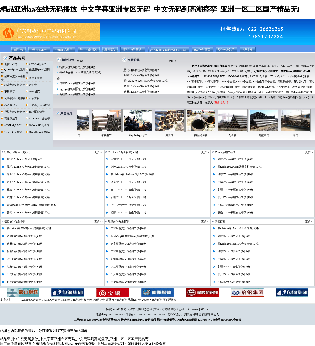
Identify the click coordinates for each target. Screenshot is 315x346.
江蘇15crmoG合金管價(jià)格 (233, 281)
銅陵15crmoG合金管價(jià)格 (233, 236)
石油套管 (32, 98)
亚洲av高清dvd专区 (112, 343)
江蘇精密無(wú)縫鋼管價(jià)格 (24, 266)
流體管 (177, 135)
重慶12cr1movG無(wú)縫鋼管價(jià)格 (28, 189)
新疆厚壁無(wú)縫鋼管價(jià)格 (128, 258)
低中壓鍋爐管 (35, 111)
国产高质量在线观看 (16, 343)
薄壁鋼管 (272, 135)
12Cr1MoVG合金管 (213, 76)
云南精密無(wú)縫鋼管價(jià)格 (24, 274)
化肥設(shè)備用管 (13, 98)
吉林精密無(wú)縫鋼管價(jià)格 (24, 243)
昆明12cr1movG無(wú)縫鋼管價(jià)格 (28, 166)
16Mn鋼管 (33, 91)
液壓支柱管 (34, 77)
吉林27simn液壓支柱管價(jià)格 (77, 88)
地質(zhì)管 (9, 64)
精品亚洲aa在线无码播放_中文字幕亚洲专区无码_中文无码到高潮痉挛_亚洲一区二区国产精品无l (149, 9)
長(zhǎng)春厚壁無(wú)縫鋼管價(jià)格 (132, 236)
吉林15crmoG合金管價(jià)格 (233, 258)
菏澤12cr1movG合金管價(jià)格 (24, 159)
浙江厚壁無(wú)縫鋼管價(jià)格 (128, 266)
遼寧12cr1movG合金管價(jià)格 (141, 86)
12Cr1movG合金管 (38, 118)
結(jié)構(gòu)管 (146, 135)
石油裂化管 (9, 105)
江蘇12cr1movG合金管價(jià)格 (128, 212)
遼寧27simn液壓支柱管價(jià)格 (77, 83)
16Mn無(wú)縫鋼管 (186, 319)
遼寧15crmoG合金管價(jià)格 (233, 251)
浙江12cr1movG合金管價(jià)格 (128, 204)
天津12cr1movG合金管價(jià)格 (141, 69)
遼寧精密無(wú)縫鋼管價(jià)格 (24, 236)
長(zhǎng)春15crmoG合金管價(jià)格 (238, 228)
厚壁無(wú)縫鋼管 (13, 111)
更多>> (81, 61)
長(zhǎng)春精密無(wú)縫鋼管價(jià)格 (28, 228)
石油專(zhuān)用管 (38, 105)
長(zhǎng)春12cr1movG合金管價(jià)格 (145, 80)
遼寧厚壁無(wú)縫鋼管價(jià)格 (128, 243)
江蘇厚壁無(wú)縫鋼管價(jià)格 (128, 274)
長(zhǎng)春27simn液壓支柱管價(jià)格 (239, 166)
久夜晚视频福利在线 (48, 343)
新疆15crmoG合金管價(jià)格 (233, 266)
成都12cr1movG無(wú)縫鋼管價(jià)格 (28, 197)
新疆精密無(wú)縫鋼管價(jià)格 (24, 251)
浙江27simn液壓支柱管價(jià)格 (235, 197)
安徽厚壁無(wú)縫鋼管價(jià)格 (128, 281)
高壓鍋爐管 (9, 118)
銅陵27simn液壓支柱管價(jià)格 (77, 66)
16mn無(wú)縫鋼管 (38, 132)
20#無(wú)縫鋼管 (152, 299)
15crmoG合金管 (11, 132)
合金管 (31, 84)
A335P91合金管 (11, 125)
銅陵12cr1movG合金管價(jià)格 (141, 75)
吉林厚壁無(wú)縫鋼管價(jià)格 (128, 251)
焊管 (303, 135)
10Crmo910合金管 (37, 125)
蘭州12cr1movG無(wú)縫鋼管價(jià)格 (28, 174)
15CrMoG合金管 (237, 76)
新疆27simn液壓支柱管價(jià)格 (77, 94)
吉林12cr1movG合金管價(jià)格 (141, 91)
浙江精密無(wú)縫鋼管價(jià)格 (24, 258)
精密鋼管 (114, 135)
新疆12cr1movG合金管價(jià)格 (128, 197)
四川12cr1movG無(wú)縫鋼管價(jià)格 (28, 181)
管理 (167, 309)
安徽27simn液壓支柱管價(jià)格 (235, 212)
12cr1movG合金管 (30, 299)
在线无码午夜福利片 (80, 343)
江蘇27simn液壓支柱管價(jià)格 (235, 204)
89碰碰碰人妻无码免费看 (147, 343)
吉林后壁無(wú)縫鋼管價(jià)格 (128, 228)
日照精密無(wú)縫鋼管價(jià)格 (24, 281)
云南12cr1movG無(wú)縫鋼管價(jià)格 (28, 212)
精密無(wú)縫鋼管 (13, 84)
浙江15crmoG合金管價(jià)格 (233, 274)
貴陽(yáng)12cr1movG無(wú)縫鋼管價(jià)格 (31, 204)
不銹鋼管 (8, 91)
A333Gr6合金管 (36, 64)
